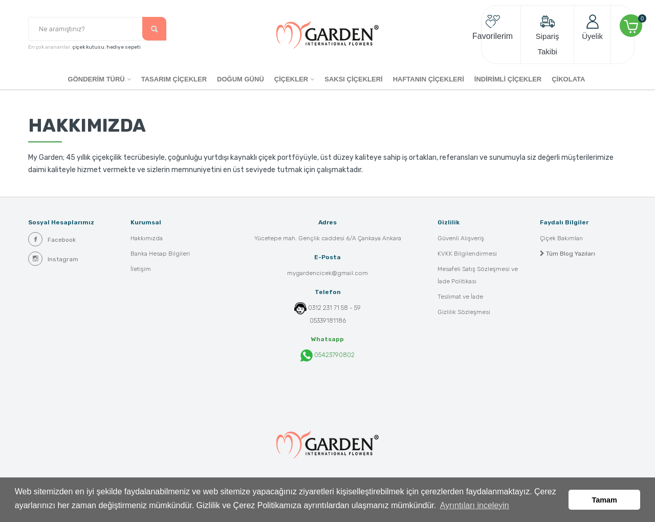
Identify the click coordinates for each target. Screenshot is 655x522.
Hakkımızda (146, 238)
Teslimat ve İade (460, 297)
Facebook (52, 239)
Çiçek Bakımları (561, 238)
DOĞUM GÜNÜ (240, 79)
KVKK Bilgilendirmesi (467, 254)
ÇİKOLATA (568, 79)
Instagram (53, 259)
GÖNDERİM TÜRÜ (96, 79)
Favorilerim (492, 27)
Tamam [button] (604, 500)
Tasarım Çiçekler (174, 79)
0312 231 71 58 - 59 (334, 307)
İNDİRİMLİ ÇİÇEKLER (507, 79)
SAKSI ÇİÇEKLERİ (353, 79)
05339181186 (328, 320)
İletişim (140, 269)
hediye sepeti (123, 48)
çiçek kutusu (88, 48)
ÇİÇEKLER (291, 79)
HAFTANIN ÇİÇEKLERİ (428, 79)
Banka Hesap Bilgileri (160, 254)
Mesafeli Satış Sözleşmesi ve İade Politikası (478, 275)
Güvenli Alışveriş (461, 238)
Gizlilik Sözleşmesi (464, 312)
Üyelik (592, 27)
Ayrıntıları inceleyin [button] (474, 506)
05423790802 (328, 355)
